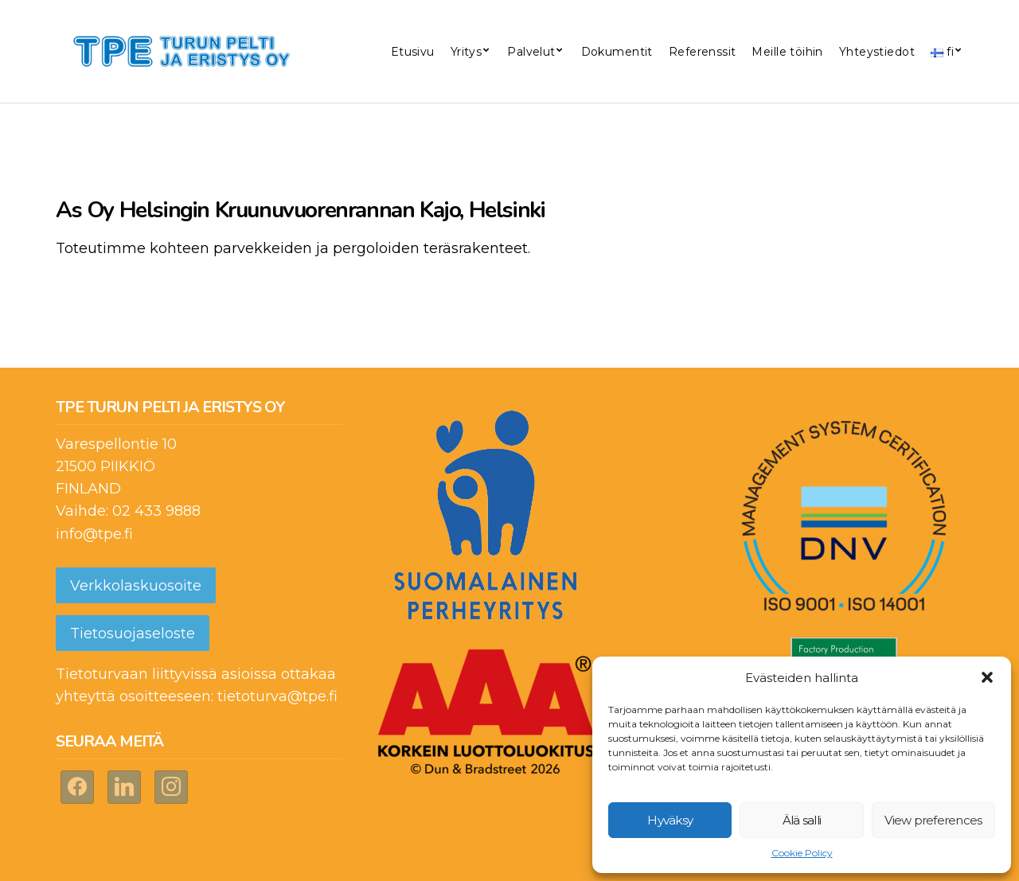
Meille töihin (787, 52)
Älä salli (802, 820)
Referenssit (702, 52)
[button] (987, 677)
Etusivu (413, 52)
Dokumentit (617, 52)
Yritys (466, 52)
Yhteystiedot (877, 52)
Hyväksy (670, 820)
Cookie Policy (802, 853)
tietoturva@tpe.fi (277, 696)
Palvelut (531, 52)
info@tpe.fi (94, 534)
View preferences (933, 820)
